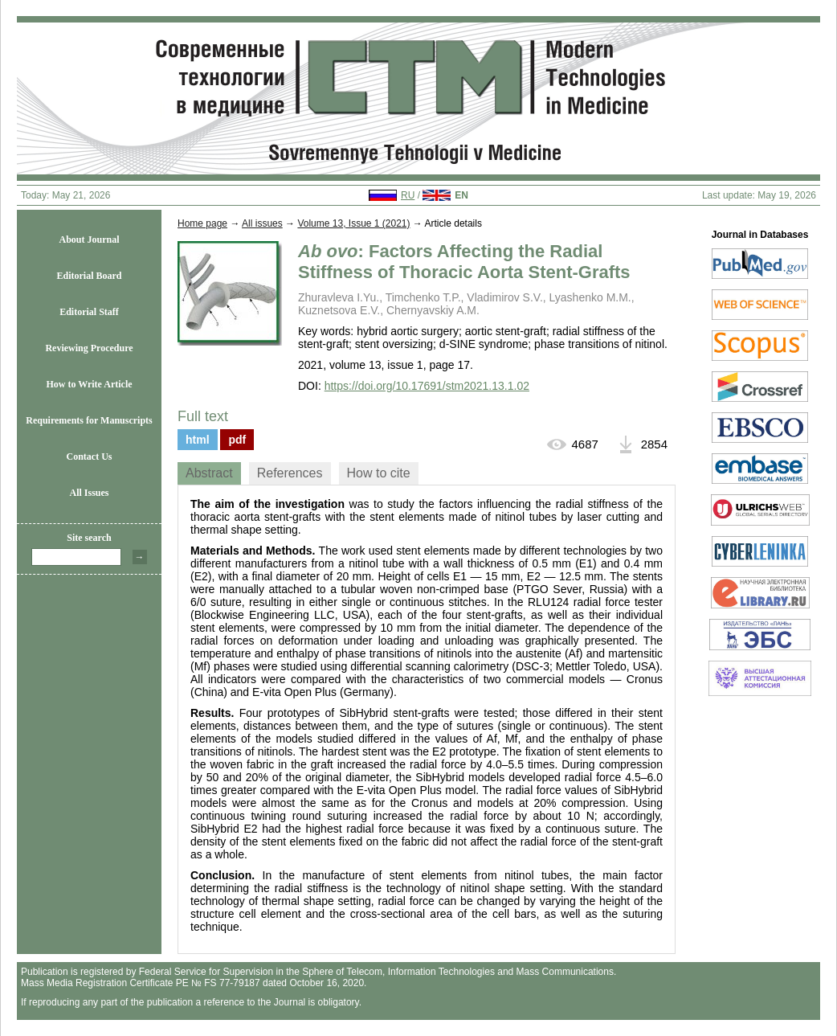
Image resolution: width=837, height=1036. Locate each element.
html (198, 439)
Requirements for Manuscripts (89, 420)
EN (461, 195)
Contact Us (89, 456)
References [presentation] (290, 473)
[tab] (209, 473)
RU (407, 195)
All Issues (88, 492)
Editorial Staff (89, 311)
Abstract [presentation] (209, 473)
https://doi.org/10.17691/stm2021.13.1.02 (427, 385)
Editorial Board (88, 275)
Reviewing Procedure (89, 348)
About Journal (89, 239)
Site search (89, 537)
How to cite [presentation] (378, 473)
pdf (237, 439)
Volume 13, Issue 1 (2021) (353, 223)
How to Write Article (89, 384)
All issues (262, 223)
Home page (202, 223)
